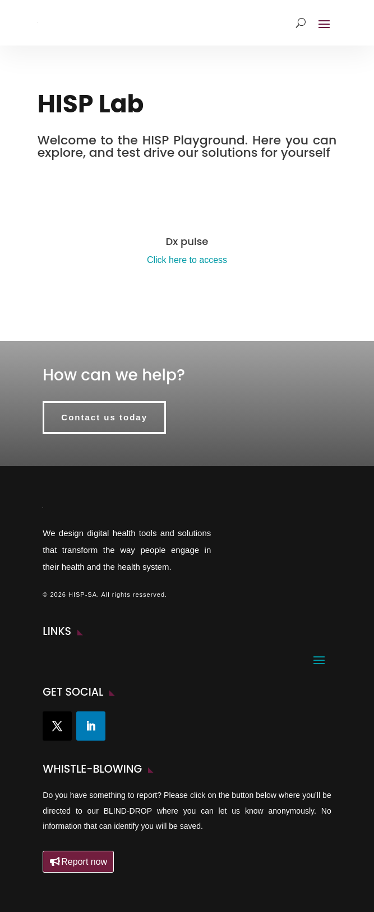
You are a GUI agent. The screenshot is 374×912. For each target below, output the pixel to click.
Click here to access (187, 260)
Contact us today (104, 417)
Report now (84, 861)
